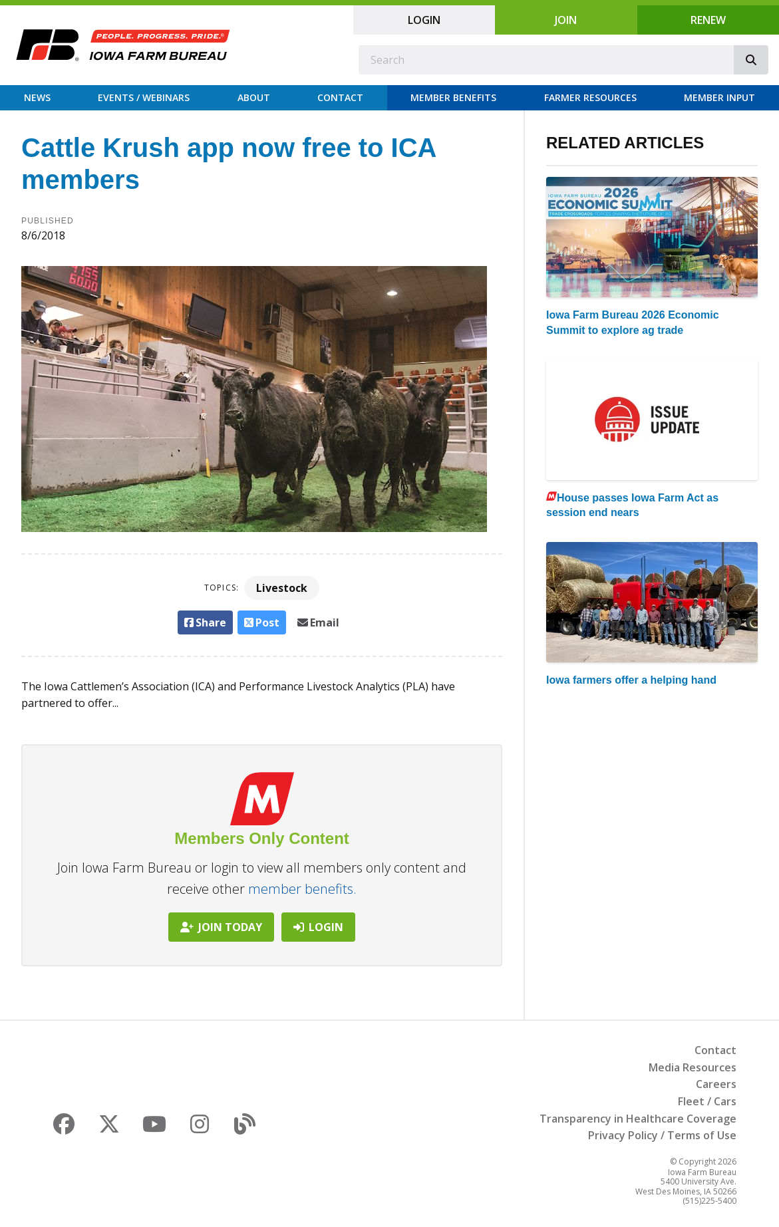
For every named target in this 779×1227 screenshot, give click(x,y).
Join (566, 20)
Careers (716, 1084)
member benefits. (302, 889)
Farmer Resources (590, 97)
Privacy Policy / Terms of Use (662, 1135)
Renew (708, 20)
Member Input (719, 97)
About (253, 97)
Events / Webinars (144, 97)
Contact (340, 97)
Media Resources (692, 1067)
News (37, 97)
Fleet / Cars (707, 1101)
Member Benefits (453, 97)
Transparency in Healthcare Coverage (638, 1118)
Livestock (281, 588)
